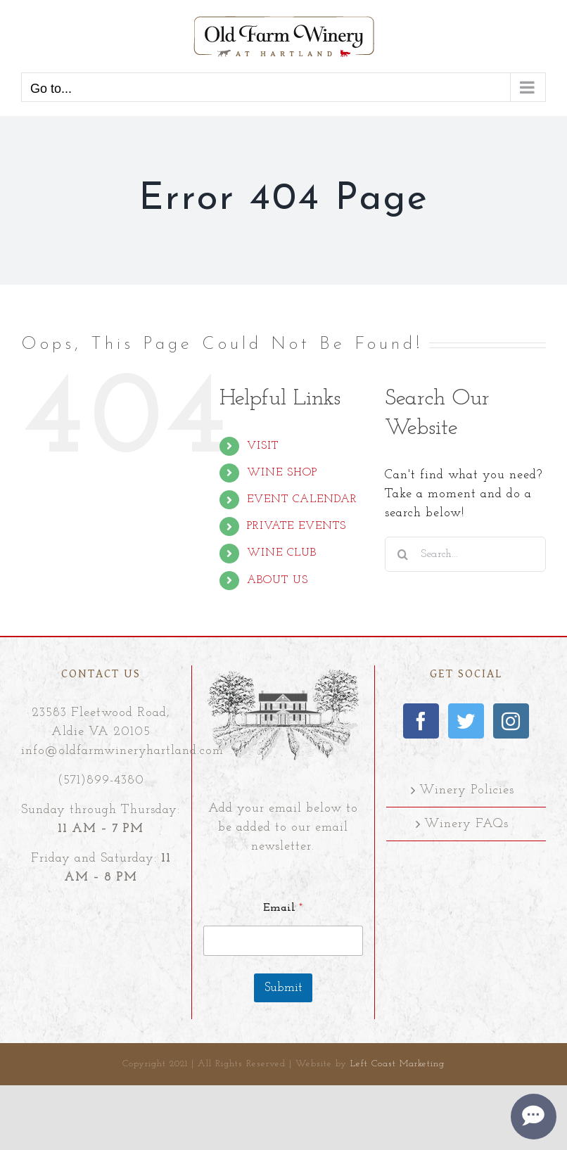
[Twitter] (466, 721)
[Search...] (465, 554)
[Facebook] (421, 721)
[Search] (402, 554)
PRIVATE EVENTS (296, 526)
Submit (283, 988)
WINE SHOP (282, 472)
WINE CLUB (282, 552)
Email (282, 908)
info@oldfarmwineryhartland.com (122, 751)
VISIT (263, 446)
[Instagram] (511, 721)
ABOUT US (277, 580)
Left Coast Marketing (397, 1063)
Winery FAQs (466, 824)
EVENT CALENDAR (302, 499)
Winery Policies (466, 790)
